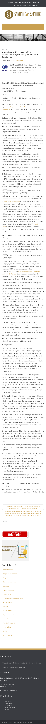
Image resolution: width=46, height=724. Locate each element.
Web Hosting (28, 722)
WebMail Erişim (24, 5)
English (36, 5)
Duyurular (6, 586)
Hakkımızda (7, 594)
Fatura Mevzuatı (8, 590)
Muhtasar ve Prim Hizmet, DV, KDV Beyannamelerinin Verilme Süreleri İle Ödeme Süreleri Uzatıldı (23, 507)
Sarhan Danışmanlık (17, 60)
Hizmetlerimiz (7, 602)
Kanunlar (6, 619)
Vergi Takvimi (7, 635)
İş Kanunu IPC (7, 611)
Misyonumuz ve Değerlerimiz (14, 598)
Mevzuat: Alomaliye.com (9, 722)
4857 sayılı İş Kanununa (12, 201)
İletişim (5, 606)
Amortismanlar (8, 570)
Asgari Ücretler (8, 578)
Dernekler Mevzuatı (9, 582)
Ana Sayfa (7, 701)
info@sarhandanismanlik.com (30, 2)
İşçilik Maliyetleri (8, 615)
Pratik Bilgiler (7, 627)
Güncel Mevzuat (9, 707)
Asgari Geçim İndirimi (10, 574)
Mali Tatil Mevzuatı (9, 623)
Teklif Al (5, 631)
